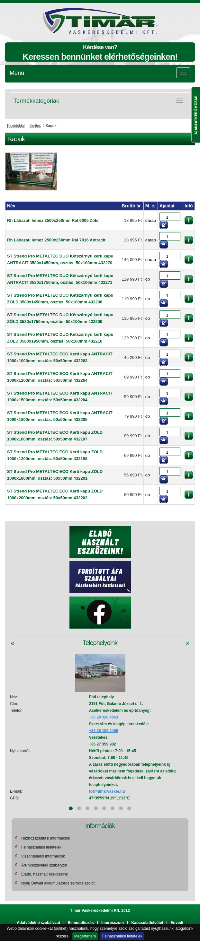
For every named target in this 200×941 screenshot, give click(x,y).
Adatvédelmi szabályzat (38, 922)
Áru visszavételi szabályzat (44, 865)
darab (150, 220)
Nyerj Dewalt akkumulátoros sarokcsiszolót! (58, 883)
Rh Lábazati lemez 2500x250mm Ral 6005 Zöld (53, 220)
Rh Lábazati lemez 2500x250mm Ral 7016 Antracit (56, 240)
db (147, 279)
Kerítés (35, 125)
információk (189, 220)
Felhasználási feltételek (122, 936)
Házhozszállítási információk (45, 838)
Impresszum (112, 922)
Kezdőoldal (15, 125)
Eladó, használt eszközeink (44, 874)
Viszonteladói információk (43, 856)
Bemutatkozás (81, 922)
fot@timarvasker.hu (107, 791)
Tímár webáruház (64, 21)
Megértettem (85, 936)
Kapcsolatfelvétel (147, 922)
